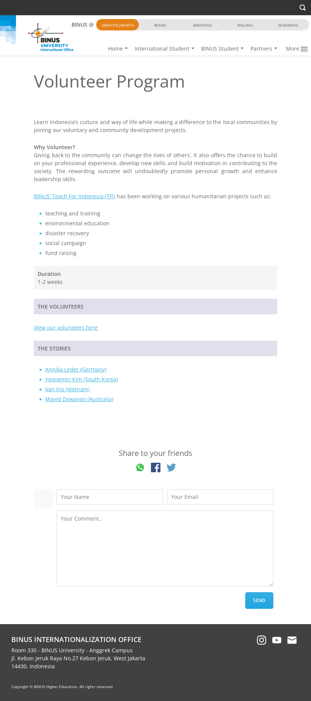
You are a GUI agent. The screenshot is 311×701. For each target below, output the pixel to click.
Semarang (288, 25)
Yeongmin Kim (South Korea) (81, 379)
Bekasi (160, 25)
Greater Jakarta (118, 25)
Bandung (202, 25)
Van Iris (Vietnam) (67, 389)
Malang (245, 25)
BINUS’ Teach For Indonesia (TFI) (74, 196)
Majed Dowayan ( (67, 399)
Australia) (101, 399)
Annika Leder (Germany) (75, 369)
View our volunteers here (66, 327)
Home (109, 48)
